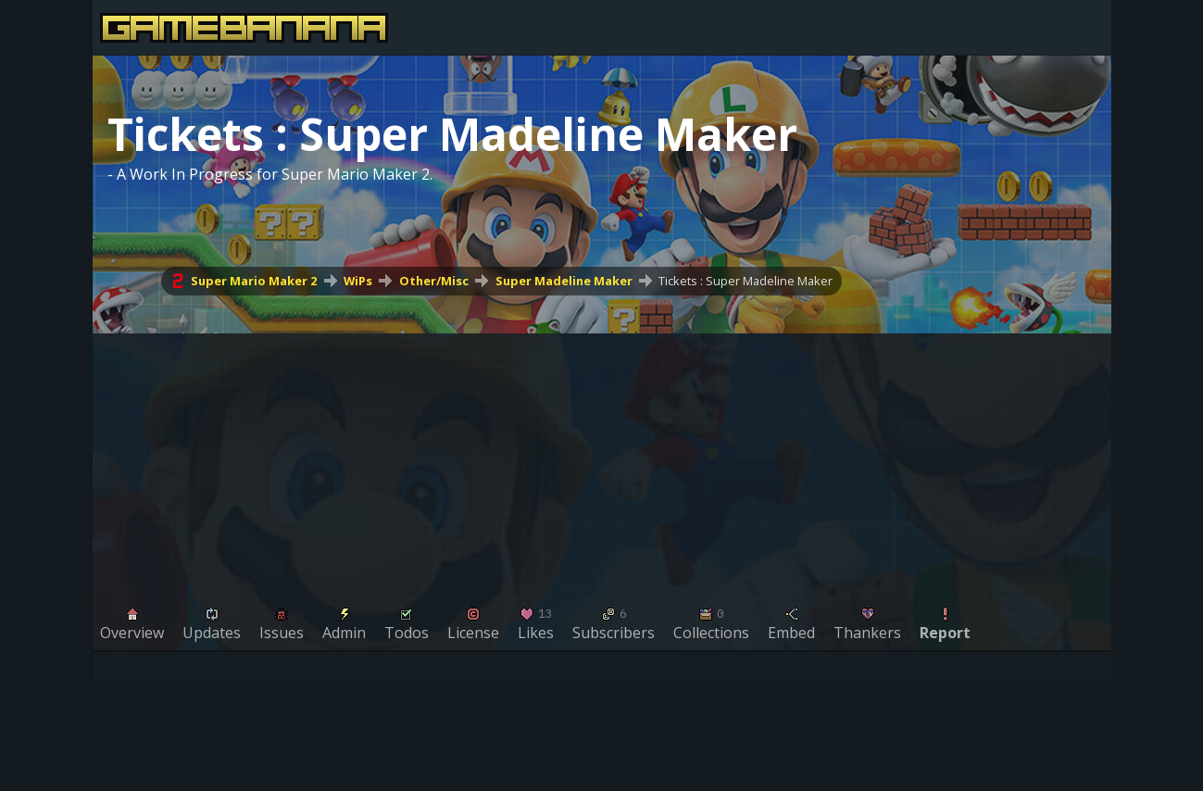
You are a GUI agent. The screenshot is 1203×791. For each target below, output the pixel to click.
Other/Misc (433, 280)
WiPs (358, 280)
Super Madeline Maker (563, 280)
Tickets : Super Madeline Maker (745, 280)
